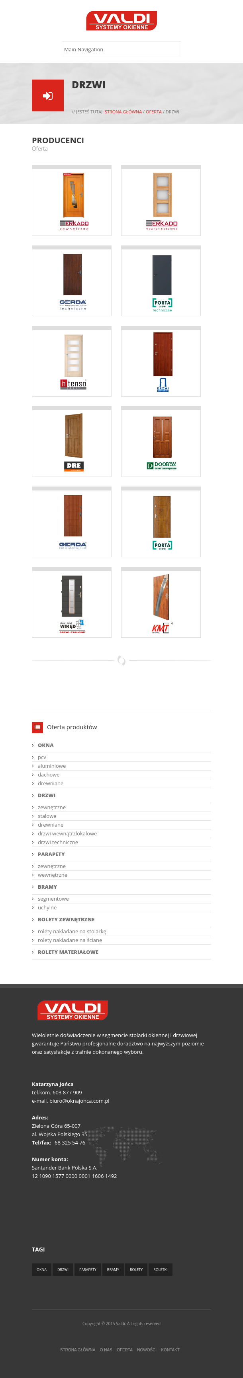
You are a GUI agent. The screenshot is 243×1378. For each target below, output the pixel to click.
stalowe (47, 815)
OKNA (46, 745)
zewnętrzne (52, 807)
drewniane (50, 783)
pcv (42, 757)
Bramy (113, 1269)
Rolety (136, 1269)
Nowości (147, 1350)
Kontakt (170, 1350)
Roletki (160, 1269)
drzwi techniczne (58, 842)
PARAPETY (51, 854)
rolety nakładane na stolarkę (72, 931)
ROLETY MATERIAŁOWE (68, 952)
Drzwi (63, 1269)
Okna (42, 1269)
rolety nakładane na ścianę (70, 940)
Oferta (154, 112)
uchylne (47, 907)
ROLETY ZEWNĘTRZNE (66, 919)
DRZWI (46, 795)
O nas (106, 1350)
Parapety (87, 1269)
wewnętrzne (52, 874)
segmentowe (53, 898)
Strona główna (123, 112)
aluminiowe (52, 765)
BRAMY (47, 886)
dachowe (49, 774)
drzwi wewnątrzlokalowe (67, 833)
